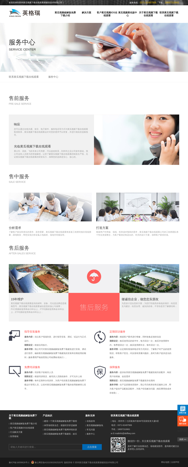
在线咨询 (91, 421)
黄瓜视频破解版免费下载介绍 (65, 14)
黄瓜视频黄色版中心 (127, 14)
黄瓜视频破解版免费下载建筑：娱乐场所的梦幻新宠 (67, 434)
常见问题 (91, 429)
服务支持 (90, 415)
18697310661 (124, 429)
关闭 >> (182, 439)
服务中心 (53, 76)
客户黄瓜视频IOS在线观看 (107, 14)
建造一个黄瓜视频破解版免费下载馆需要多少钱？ (66, 421)
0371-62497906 (125, 425)
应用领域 (14, 436)
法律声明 (175, 462)
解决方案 (86, 12)
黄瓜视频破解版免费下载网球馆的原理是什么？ (65, 429)
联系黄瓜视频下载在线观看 (169, 14)
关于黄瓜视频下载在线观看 (148, 14)
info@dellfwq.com (127, 433)
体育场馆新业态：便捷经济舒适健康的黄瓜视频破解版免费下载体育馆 (76, 425)
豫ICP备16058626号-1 (19, 462)
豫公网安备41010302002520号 (47, 462)
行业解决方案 (16, 432)
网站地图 (165, 462)
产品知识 (47, 415)
